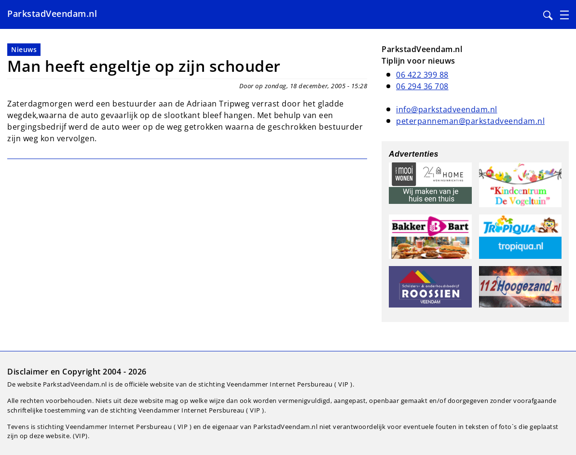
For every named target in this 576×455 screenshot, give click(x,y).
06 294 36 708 (422, 86)
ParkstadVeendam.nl (52, 13)
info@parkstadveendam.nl (446, 109)
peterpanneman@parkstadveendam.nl (470, 121)
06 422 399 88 (422, 74)
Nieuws (24, 49)
